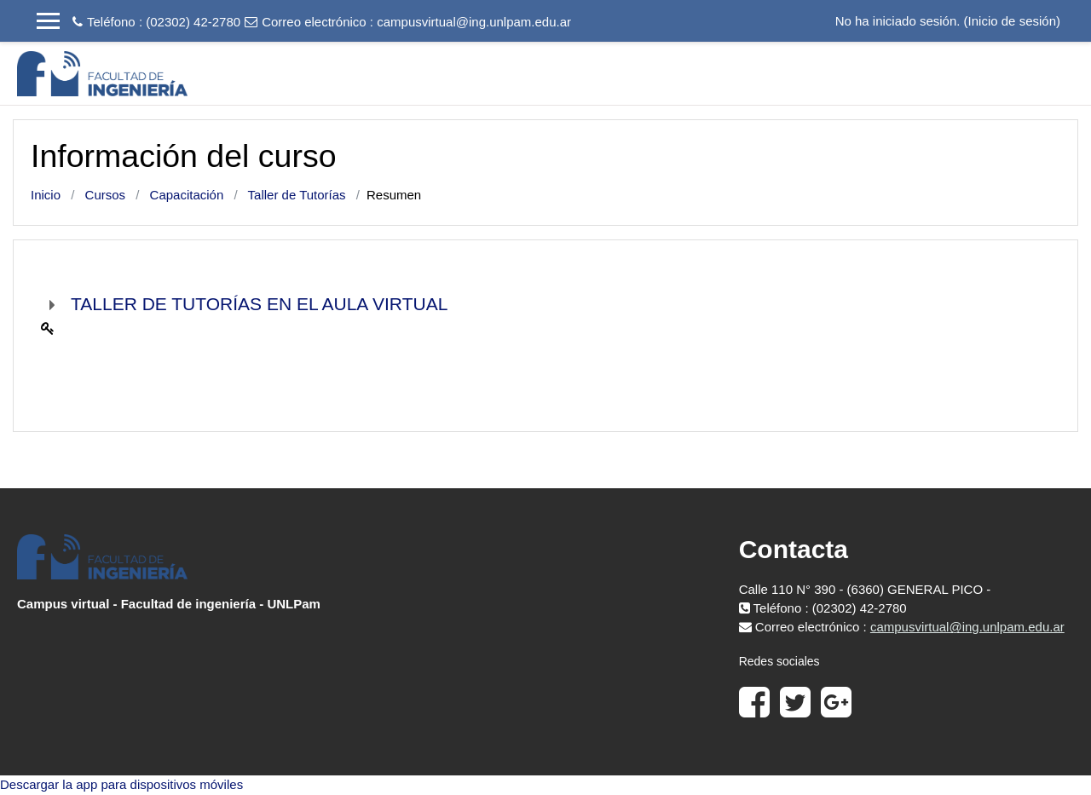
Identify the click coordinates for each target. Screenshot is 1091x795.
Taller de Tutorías (297, 194)
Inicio (46, 194)
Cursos (105, 194)
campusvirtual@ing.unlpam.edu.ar (474, 21)
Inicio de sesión (1012, 21)
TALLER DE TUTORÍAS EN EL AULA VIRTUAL (259, 304)
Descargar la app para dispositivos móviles (121, 784)
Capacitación (187, 194)
